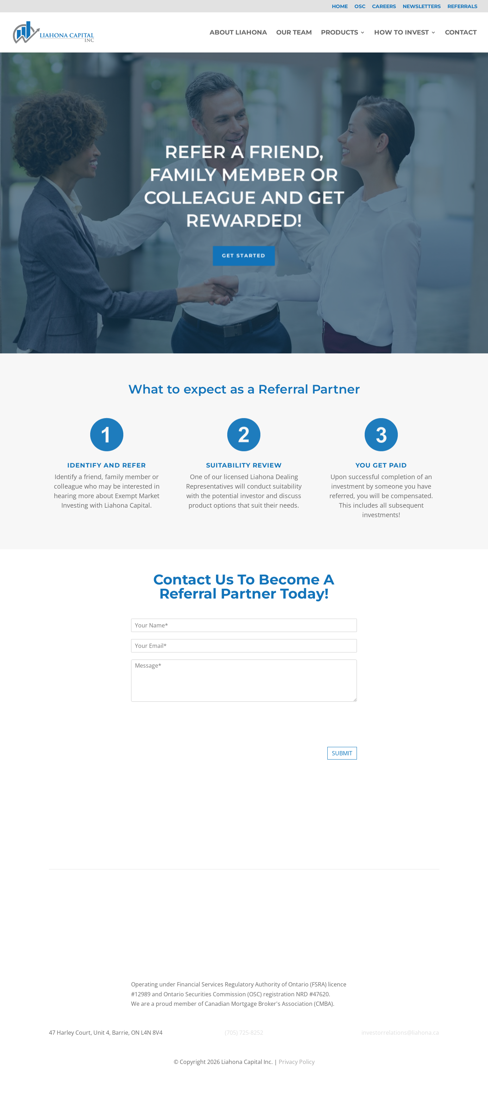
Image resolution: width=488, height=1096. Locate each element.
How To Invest (401, 33)
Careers (384, 7)
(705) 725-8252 (244, 1032)
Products (339, 33)
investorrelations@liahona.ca (400, 1032)
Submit (342, 753)
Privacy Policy (296, 1062)
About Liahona (238, 33)
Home (340, 7)
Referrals (462, 7)
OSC (359, 7)
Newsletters (422, 7)
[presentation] (184, 735)
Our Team (294, 33)
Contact (461, 33)
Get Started (244, 247)
